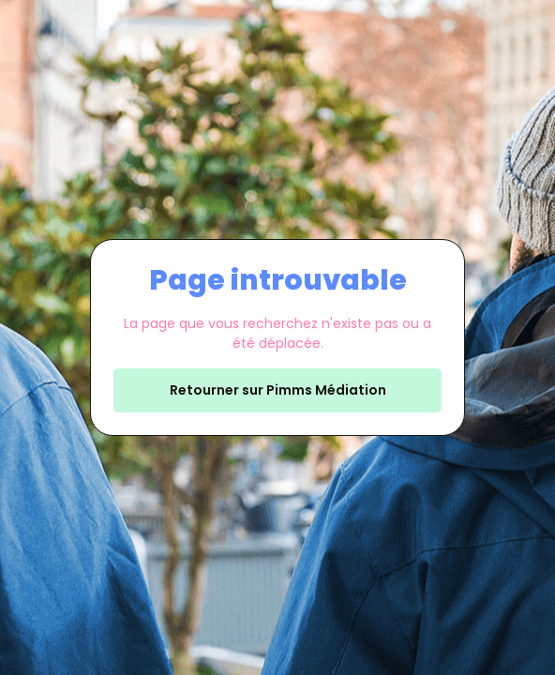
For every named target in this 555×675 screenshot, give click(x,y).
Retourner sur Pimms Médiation (278, 390)
